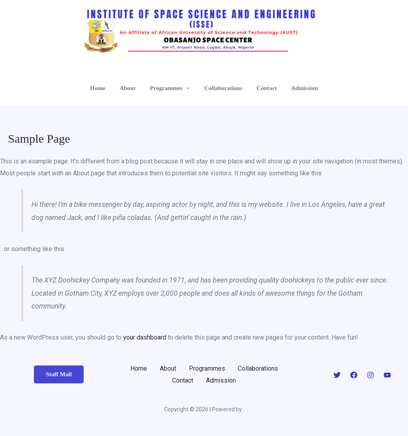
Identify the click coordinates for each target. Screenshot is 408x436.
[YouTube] (387, 375)
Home (103, 88)
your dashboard (144, 337)
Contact (263, 88)
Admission (298, 88)
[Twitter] (337, 375)
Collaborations (222, 88)
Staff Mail (59, 374)
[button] (187, 88)
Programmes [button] (171, 88)
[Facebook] (353, 375)
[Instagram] (370, 375)
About (131, 88)
